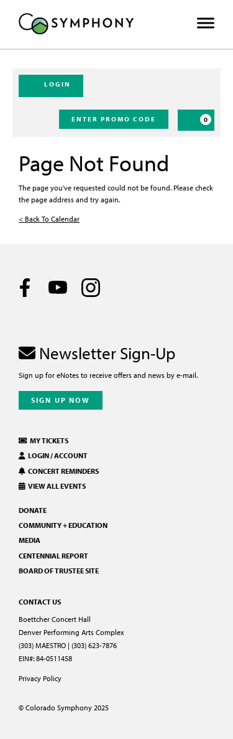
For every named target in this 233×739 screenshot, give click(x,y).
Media (29, 540)
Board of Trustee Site (59, 570)
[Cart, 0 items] (196, 120)
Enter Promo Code (113, 119)
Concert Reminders (59, 471)
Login (51, 85)
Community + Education (63, 525)
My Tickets (43, 440)
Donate (33, 510)
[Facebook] (25, 287)
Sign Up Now (60, 400)
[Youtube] (57, 287)
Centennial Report (53, 555)
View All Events (52, 486)
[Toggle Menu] (205, 23)
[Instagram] (90, 287)
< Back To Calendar (49, 219)
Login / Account (53, 455)
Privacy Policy (40, 678)
